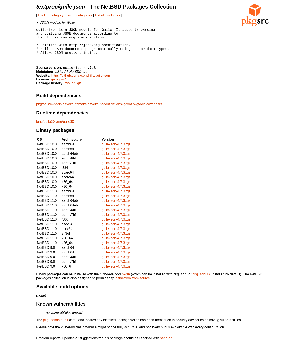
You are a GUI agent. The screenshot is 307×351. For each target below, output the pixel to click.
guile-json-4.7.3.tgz (115, 152)
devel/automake (75, 111)
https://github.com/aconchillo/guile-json (80, 83)
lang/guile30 (45, 129)
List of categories (79, 15)
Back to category (51, 15)
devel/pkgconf (121, 111)
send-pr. (166, 345)
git (79, 90)
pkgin (126, 282)
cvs (67, 90)
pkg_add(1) (201, 282)
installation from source (132, 285)
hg (73, 90)
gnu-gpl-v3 (59, 87)
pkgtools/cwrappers (147, 111)
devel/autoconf (99, 111)
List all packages (107, 15)
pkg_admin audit (55, 327)
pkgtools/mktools (49, 111)
